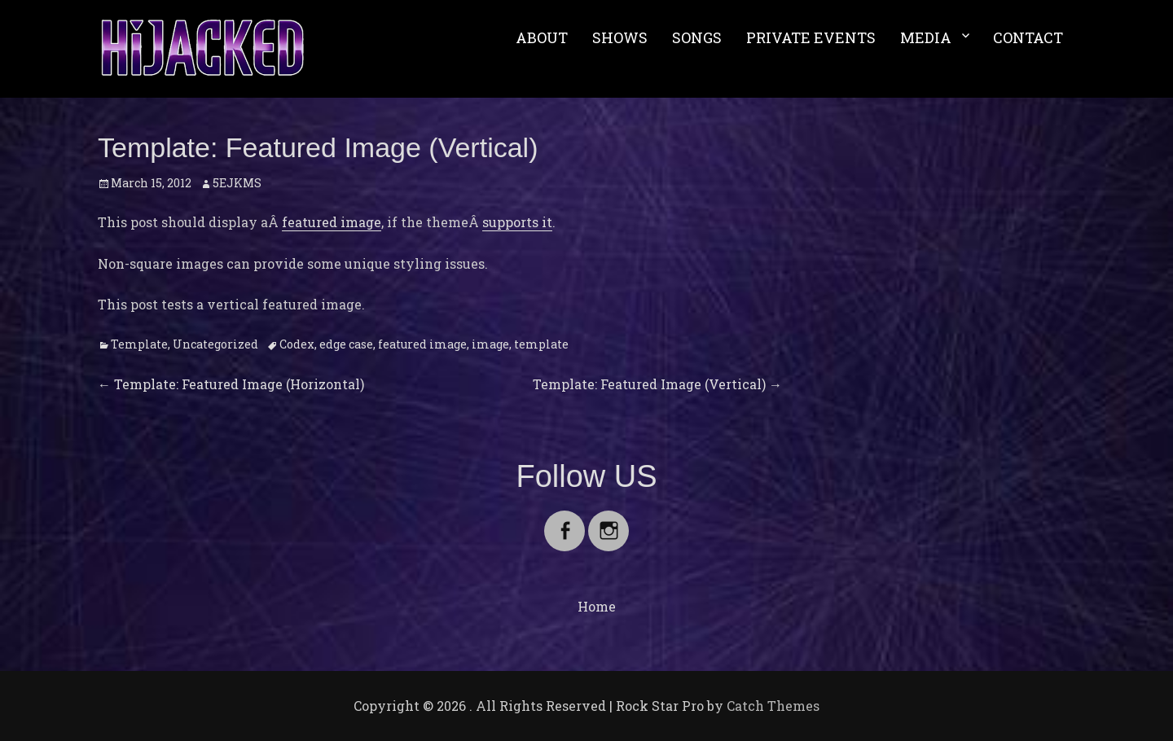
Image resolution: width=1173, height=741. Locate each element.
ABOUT (542, 37)
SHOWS (620, 37)
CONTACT (1028, 37)
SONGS (697, 37)
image (490, 344)
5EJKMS (237, 183)
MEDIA (925, 37)
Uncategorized (215, 344)
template (541, 344)
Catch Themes (773, 705)
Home (597, 606)
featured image (331, 221)
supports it (517, 221)
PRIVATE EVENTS (811, 37)
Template (139, 344)
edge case (346, 344)
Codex (296, 344)
